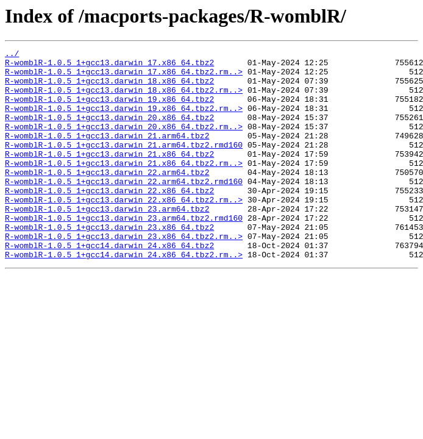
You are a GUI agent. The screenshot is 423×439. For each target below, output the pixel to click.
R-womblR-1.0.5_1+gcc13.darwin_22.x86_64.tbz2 (109, 219)
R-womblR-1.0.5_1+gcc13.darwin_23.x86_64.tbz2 (109, 263)
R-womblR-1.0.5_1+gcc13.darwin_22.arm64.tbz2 (107, 197)
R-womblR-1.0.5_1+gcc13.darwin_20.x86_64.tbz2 (109, 131)
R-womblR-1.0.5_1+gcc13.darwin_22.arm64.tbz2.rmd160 (124, 208)
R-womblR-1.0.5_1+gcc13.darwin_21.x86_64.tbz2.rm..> (124, 186)
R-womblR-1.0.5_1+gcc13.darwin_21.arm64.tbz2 (107, 153)
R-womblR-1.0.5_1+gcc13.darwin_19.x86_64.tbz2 (109, 109)
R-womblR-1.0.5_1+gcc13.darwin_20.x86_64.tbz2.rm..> (124, 142)
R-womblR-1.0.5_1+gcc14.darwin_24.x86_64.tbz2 (109, 285)
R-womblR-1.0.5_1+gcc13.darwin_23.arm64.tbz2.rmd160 (124, 252)
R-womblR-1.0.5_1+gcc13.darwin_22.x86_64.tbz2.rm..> (124, 230)
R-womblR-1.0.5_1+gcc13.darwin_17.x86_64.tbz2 (109, 65)
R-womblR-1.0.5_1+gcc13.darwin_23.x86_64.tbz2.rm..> (124, 274)
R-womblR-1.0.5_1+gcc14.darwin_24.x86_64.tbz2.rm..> (124, 296)
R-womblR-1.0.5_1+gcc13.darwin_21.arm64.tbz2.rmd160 (124, 164)
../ (12, 54)
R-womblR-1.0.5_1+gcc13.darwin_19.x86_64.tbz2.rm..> (124, 120)
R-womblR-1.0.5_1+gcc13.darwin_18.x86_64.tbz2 (109, 87)
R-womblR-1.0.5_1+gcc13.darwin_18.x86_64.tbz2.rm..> (124, 98)
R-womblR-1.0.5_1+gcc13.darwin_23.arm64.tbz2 (107, 241)
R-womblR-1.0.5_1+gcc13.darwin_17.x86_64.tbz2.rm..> (124, 76)
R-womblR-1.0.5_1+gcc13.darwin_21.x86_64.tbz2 (109, 175)
